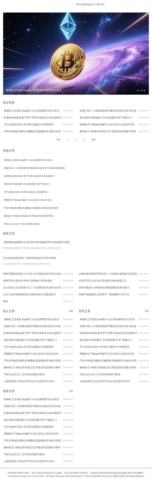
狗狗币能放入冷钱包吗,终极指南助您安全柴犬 (104, 287)
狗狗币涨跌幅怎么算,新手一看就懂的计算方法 (104, 294)
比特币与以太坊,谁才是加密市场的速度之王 (103, 280)
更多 (71, 311)
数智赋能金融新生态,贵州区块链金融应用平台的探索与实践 (36, 242)
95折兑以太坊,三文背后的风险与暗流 (22, 224)
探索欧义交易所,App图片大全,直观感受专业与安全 (31, 110)
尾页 (93, 139)
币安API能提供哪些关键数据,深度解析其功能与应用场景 (35, 131)
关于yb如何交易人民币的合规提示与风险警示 (29, 124)
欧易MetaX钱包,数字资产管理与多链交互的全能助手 (33, 117)
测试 (5, 301)
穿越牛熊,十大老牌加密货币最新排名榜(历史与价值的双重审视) (114, 110)
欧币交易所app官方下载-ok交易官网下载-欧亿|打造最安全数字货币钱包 (91, 13)
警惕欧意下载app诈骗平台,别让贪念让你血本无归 (107, 124)
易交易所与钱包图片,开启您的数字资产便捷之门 (106, 117)
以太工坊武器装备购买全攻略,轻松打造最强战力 (29, 294)
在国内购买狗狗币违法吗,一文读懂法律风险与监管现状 (109, 273)
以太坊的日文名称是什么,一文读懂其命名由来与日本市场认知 (37, 287)
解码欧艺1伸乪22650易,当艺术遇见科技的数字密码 (108, 131)
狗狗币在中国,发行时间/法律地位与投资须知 (27, 280)
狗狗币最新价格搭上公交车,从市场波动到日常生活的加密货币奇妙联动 (42, 273)
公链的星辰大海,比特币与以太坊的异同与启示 (29, 381)
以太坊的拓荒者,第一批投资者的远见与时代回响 (29, 257)
